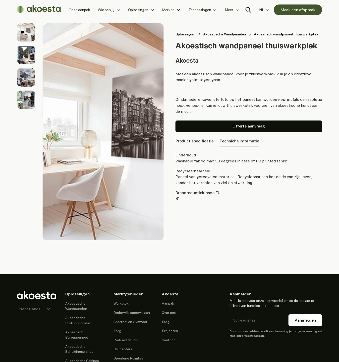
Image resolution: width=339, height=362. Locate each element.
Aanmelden (305, 320)
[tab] (194, 142)
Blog (166, 322)
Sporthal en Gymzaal (130, 322)
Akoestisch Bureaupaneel (76, 334)
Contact (168, 340)
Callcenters (122, 349)
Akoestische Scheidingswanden (80, 349)
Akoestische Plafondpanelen (78, 320)
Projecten (170, 331)
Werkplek (121, 303)
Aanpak (168, 303)
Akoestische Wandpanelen (76, 306)
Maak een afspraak (298, 9)
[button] (109, 10)
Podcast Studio (125, 340)
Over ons (169, 313)
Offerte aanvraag (248, 126)
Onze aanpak (79, 10)
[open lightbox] (26, 32)
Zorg (117, 331)
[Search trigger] (248, 10)
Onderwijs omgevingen (131, 313)
